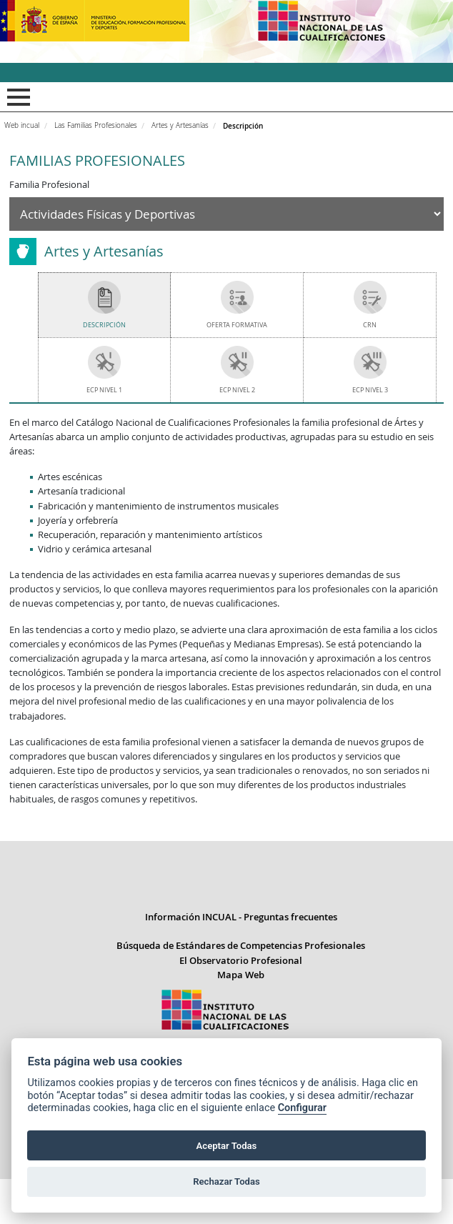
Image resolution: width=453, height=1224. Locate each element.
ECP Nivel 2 (237, 389)
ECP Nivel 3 (370, 389)
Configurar (302, 1108)
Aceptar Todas (226, 1145)
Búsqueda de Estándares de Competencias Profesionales (240, 990)
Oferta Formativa (236, 324)
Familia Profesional (49, 184)
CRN (370, 324)
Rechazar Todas (226, 1181)
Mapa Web (240, 1019)
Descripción (104, 324)
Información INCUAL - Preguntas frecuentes (241, 961)
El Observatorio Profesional (240, 1005)
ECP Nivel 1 (104, 389)
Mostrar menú (16, 97)
